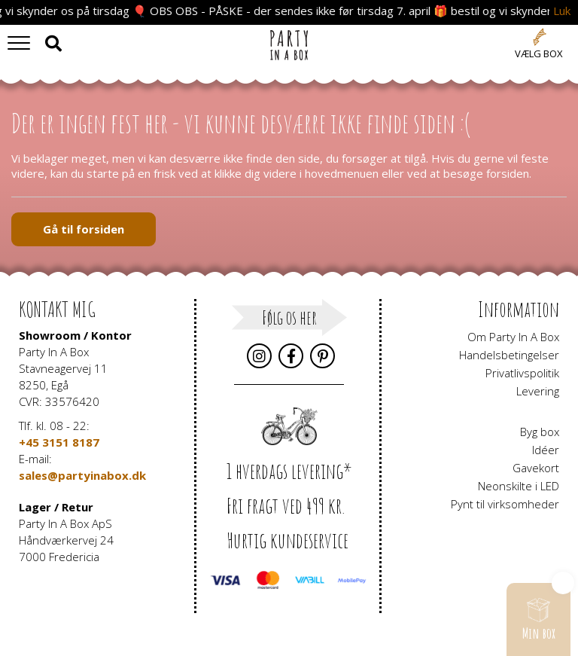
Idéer (545, 449)
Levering (537, 390)
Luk (561, 11)
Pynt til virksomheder (505, 503)
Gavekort (536, 467)
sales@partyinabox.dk (82, 475)
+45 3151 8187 (59, 442)
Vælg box (539, 53)
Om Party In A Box (513, 336)
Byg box (539, 431)
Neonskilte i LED (518, 485)
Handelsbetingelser (509, 354)
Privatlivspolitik (522, 372)
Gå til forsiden (83, 228)
